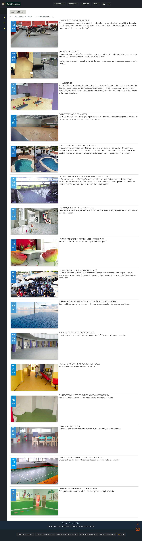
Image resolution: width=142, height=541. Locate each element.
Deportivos (72, 4)
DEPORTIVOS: (6, 23)
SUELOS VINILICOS (8, 17)
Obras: (95, 4)
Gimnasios (85, 4)
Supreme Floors (37, 12)
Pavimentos (59, 4)
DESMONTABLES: (7, 28)
